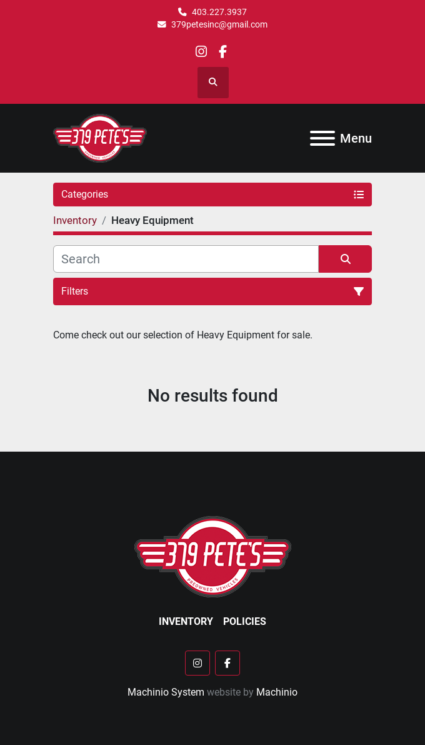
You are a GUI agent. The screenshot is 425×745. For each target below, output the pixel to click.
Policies (244, 621)
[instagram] (201, 51)
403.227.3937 (219, 12)
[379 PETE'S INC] (212, 556)
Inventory (186, 621)
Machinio (277, 692)
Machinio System (166, 692)
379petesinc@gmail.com (219, 24)
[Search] (186, 259)
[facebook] (222, 51)
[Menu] (322, 138)
